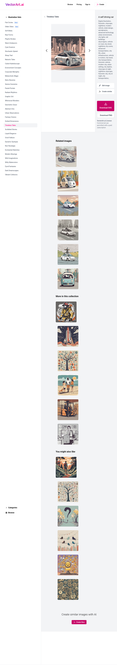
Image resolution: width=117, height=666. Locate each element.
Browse (70, 4)
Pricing (79, 4)
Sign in (87, 4)
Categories (12, 508)
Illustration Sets (14, 17)
